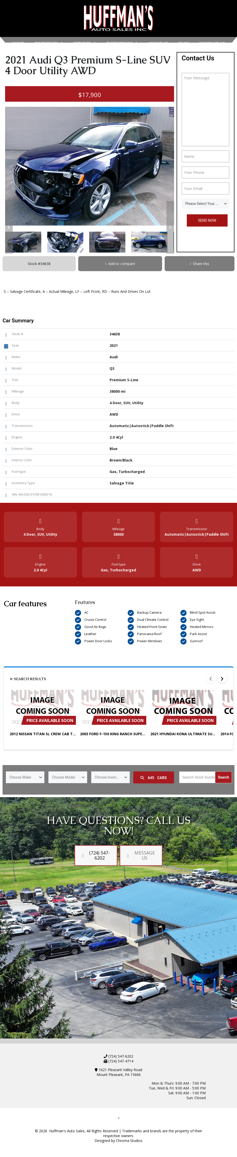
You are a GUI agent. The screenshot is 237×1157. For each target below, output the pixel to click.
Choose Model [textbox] (63, 777)
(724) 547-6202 (120, 1056)
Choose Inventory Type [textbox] (112, 777)
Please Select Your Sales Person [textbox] (207, 204)
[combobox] (205, 204)
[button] (9, 227)
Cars (153, 778)
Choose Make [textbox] (20, 777)
